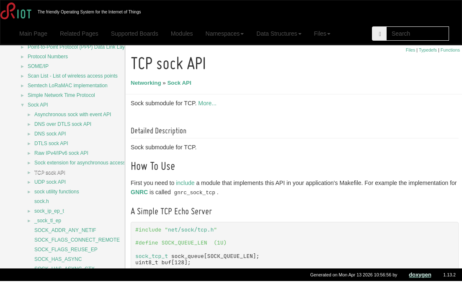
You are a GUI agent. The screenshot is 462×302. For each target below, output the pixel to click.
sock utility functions (56, 192)
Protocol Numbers (48, 57)
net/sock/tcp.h (192, 229)
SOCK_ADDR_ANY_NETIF (65, 230)
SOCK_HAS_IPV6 (54, 278)
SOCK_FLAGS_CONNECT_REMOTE (77, 240)
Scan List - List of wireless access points (73, 76)
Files (322, 33)
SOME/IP (38, 66)
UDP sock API (50, 182)
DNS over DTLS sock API (62, 124)
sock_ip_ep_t (49, 211)
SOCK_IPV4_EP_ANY (59, 288)
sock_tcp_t (153, 256)
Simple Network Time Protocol (61, 95)
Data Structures (278, 33)
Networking (147, 83)
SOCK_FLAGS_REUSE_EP (66, 250)
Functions (450, 49)
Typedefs (428, 49)
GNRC (140, 192)
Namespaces (225, 33)
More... (208, 103)
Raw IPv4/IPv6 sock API (61, 153)
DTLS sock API (51, 143)
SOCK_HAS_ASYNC (58, 259)
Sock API (38, 105)
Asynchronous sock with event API (72, 114)
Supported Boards (134, 33)
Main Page (33, 33)
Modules (182, 33)
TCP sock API (49, 172)
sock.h (41, 201)
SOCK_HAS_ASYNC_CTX (64, 269)
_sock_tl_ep (47, 221)
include (186, 183)
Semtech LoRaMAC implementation (68, 86)
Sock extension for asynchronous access (79, 163)
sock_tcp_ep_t (171, 288)
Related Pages (79, 33)
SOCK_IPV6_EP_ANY (248, 288)
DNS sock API (50, 134)
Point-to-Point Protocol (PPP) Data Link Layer (78, 47)
